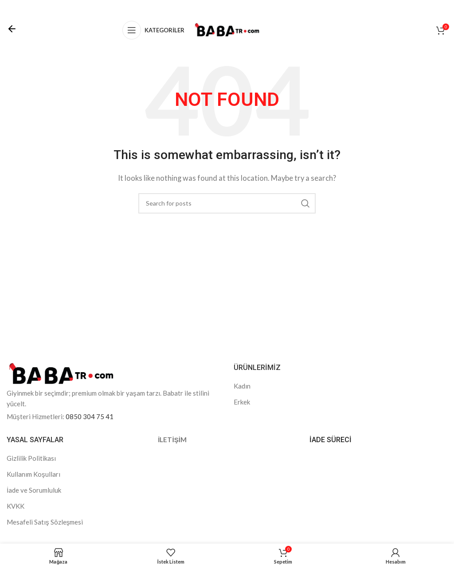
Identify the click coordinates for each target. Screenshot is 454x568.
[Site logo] (227, 29)
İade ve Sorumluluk (34, 490)
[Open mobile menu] (153, 30)
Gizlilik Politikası (31, 458)
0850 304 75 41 (90, 416)
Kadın (242, 386)
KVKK (15, 506)
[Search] (227, 203)
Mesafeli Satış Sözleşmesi (45, 522)
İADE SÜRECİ (330, 440)
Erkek (242, 402)
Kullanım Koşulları (33, 474)
